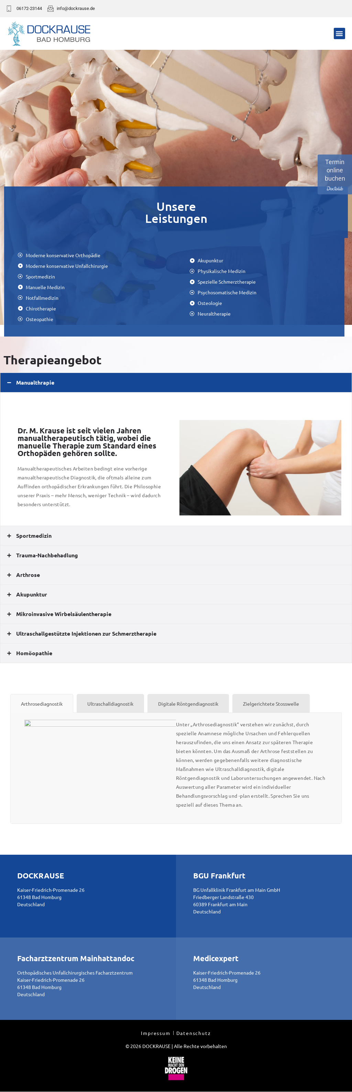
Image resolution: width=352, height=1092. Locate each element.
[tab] (176, 382)
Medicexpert (216, 958)
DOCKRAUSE (40, 875)
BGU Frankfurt (219, 875)
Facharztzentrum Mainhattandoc (75, 958)
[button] (339, 33)
